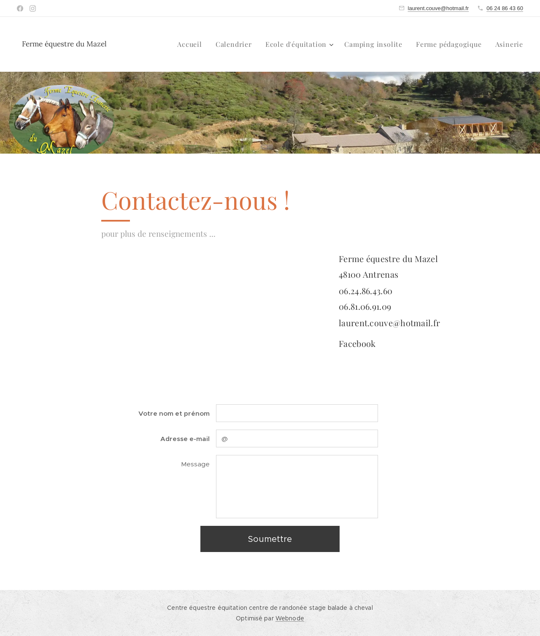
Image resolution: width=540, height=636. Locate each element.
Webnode (289, 618)
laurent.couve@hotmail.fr (438, 8)
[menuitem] (192, 44)
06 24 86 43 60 (504, 8)
